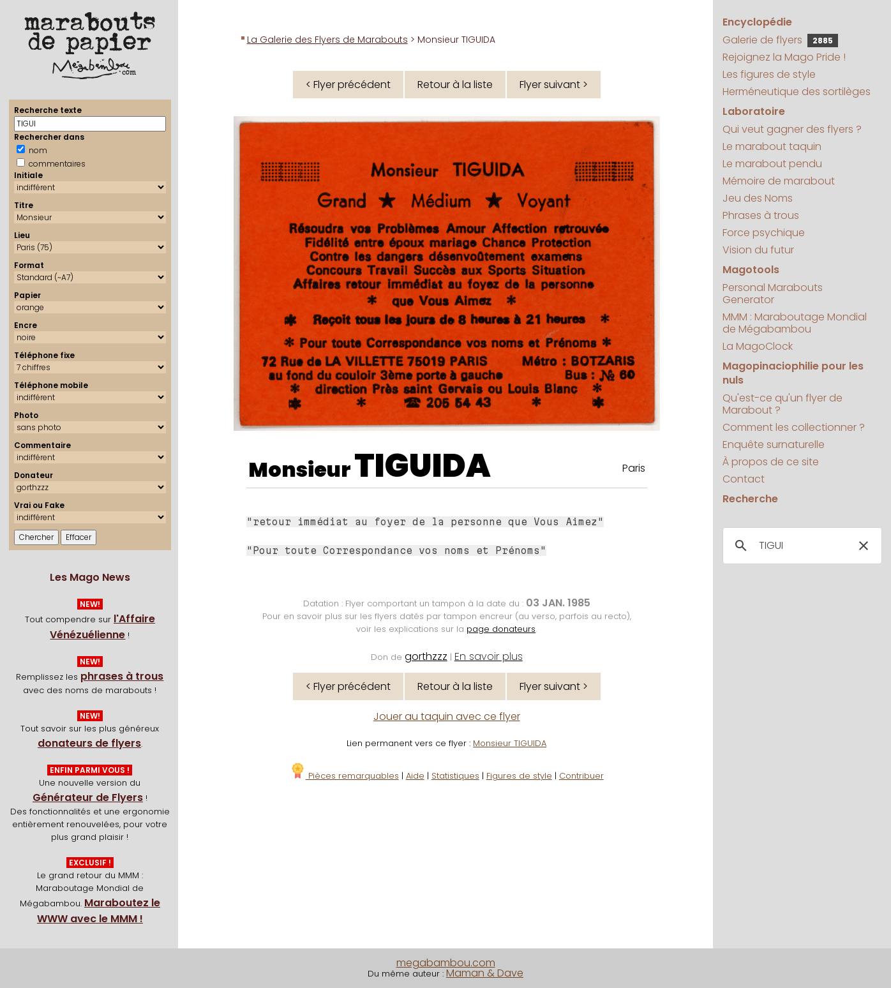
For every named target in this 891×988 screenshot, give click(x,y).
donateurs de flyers (89, 743)
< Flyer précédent (348, 84)
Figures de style (519, 776)
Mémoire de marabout (779, 181)
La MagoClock (758, 346)
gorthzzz (426, 656)
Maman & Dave (484, 973)
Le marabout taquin (772, 146)
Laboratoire (754, 111)
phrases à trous (121, 676)
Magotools (751, 269)
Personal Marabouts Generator (773, 293)
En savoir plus (488, 656)
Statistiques (455, 776)
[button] (863, 545)
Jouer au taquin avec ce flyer (446, 716)
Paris (633, 468)
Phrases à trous (761, 215)
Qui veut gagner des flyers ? (792, 129)
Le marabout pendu (772, 163)
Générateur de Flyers (88, 797)
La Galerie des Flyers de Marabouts (327, 39)
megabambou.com (445, 962)
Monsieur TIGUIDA (509, 743)
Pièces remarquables (344, 776)
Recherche (750, 498)
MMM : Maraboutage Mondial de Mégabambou (795, 323)
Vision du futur (758, 250)
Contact (744, 479)
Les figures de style (769, 74)
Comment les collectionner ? (794, 427)
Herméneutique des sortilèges (797, 91)
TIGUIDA (422, 466)
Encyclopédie (757, 22)
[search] (800, 545)
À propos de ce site (771, 461)
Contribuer (581, 776)
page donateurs (501, 629)
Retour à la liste (455, 84)
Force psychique (764, 232)
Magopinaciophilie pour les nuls (793, 373)
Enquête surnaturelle (774, 444)
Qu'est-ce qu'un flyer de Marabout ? (782, 404)
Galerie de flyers (780, 40)
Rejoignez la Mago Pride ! (784, 57)
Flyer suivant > (554, 84)
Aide (415, 776)
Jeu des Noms (758, 198)
